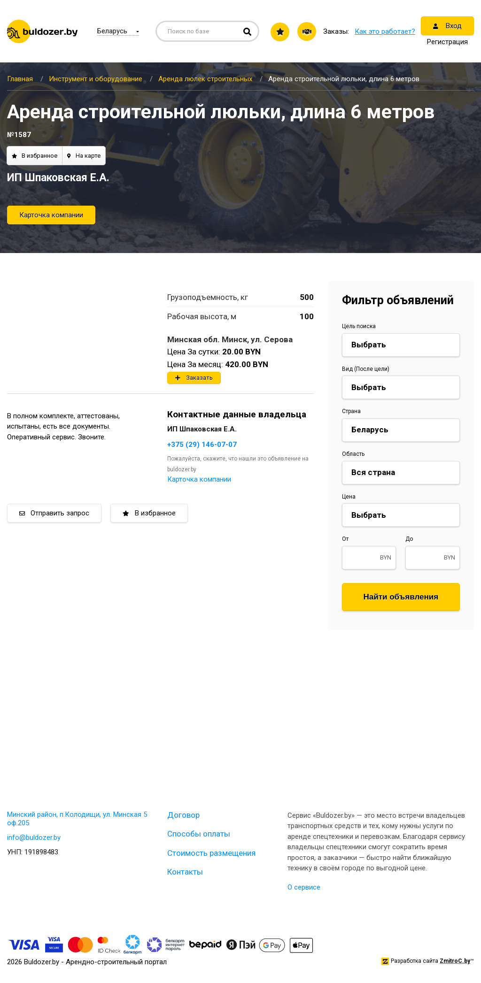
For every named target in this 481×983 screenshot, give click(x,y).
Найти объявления (401, 596)
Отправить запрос (54, 513)
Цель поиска (359, 326)
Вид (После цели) (365, 369)
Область (353, 454)
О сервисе (303, 887)
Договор (183, 815)
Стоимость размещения (211, 853)
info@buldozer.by (34, 837)
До (409, 539)
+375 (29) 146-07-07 (202, 444)
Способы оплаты (198, 833)
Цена (349, 496)
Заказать (194, 377)
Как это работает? (385, 31)
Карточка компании (51, 215)
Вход (447, 26)
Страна (351, 411)
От (345, 539)
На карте (84, 155)
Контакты (185, 871)
